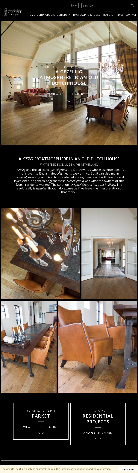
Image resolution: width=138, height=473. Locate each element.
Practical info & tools (86, 14)
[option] (69, 83)
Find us (119, 14)
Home (31, 14)
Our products (46, 14)
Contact (130, 14)
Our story (63, 14)
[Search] (132, 5)
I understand (128, 469)
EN (73, 6)
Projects (107, 14)
